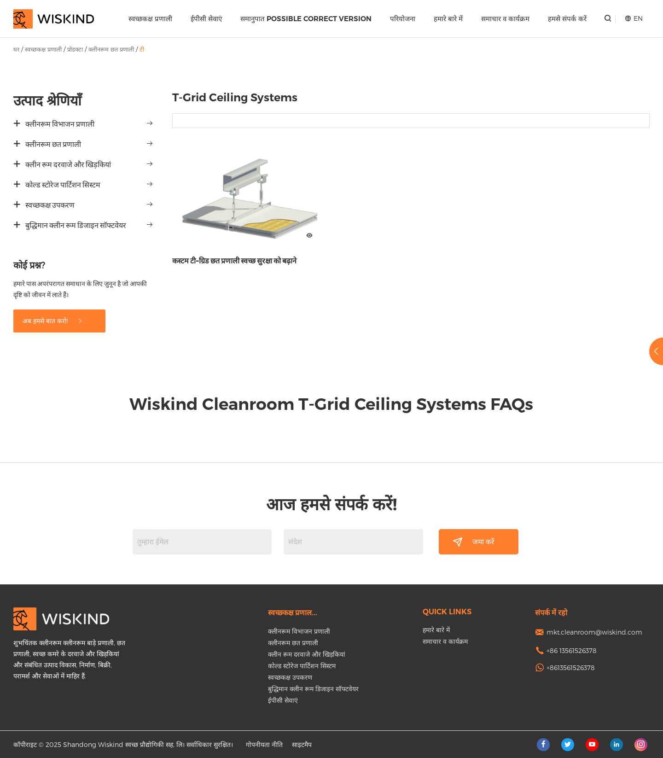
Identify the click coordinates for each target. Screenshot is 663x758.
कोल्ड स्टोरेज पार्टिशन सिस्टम (62, 185)
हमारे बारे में (448, 18)
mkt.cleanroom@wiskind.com (594, 632)
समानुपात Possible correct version (306, 18)
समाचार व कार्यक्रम (505, 18)
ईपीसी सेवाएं (206, 18)
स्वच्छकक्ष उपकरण (50, 205)
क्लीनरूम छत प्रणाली (111, 49)
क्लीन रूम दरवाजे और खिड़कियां (68, 164)
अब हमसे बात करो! (53, 321)
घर (16, 49)
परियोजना (402, 18)
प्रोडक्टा (75, 49)
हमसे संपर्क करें (567, 18)
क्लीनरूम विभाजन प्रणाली (59, 124)
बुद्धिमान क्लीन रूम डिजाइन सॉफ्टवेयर (75, 225)
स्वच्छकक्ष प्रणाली (150, 18)
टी (142, 49)
